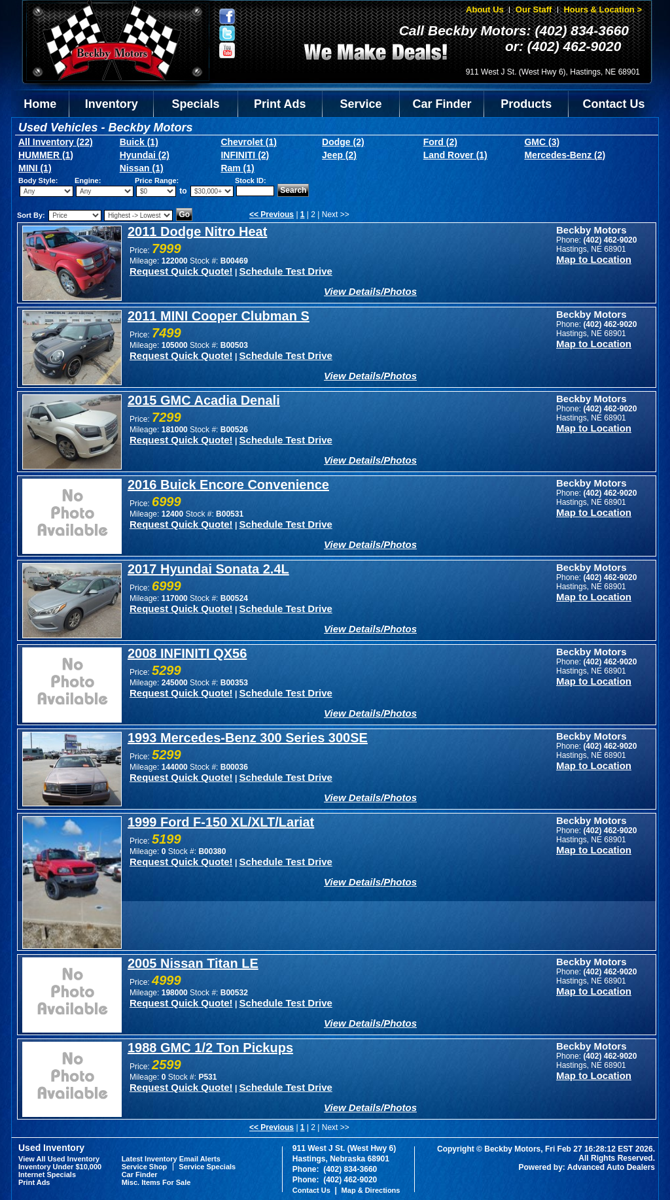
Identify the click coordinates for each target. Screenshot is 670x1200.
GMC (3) (541, 142)
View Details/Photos (370, 291)
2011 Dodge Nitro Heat (197, 231)
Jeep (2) (339, 155)
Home (40, 104)
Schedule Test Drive (285, 271)
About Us (485, 9)
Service (361, 104)
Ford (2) (440, 142)
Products (526, 104)
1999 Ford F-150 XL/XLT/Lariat (221, 822)
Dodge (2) (343, 142)
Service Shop (145, 1167)
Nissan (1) (142, 168)
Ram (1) (237, 168)
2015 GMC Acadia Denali (204, 400)
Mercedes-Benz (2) (564, 155)
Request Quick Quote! (181, 271)
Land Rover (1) (455, 155)
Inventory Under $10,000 (59, 1167)
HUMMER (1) (45, 155)
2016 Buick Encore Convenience (228, 484)
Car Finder (441, 104)
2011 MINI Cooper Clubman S (218, 316)
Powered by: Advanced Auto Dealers (587, 1167)
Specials (196, 104)
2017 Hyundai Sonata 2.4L (208, 569)
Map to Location (593, 259)
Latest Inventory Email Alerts (171, 1159)
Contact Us (614, 104)
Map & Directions (371, 1190)
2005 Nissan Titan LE (193, 963)
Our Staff (534, 9)
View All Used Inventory (58, 1159)
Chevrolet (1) (248, 142)
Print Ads (280, 104)
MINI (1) (35, 168)
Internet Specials (47, 1174)
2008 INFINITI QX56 (187, 653)
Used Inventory (51, 1147)
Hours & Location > (602, 9)
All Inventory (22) (55, 142)
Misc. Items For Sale (156, 1182)
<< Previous (271, 214)
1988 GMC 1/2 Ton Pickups (210, 1047)
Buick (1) (139, 142)
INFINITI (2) (244, 155)
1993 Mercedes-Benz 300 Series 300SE (248, 737)
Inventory (111, 104)
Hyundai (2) (144, 155)
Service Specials (207, 1167)
